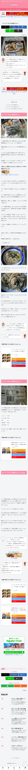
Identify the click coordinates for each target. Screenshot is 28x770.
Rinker (16, 354)
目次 (12, 102)
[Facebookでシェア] (14, 27)
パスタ (24, 653)
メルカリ (14, 365)
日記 (3, 653)
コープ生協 (13, 653)
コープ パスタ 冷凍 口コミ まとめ (14, 108)
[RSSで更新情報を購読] (20, 670)
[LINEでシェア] (9, 30)
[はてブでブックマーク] (22, 27)
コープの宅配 (14, 558)
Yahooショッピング (17, 363)
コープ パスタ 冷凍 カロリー (13, 106)
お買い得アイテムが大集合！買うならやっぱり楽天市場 (14, 16)
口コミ (7, 653)
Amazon (14, 358)
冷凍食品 (19, 653)
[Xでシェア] (5, 27)
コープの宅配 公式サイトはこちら (10, 174)
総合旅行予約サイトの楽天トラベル (14, 639)
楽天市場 (14, 361)
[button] (18, 30)
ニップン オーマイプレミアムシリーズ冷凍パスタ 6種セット (18, 351)
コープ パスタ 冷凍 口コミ (13, 104)
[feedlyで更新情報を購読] (7, 670)
